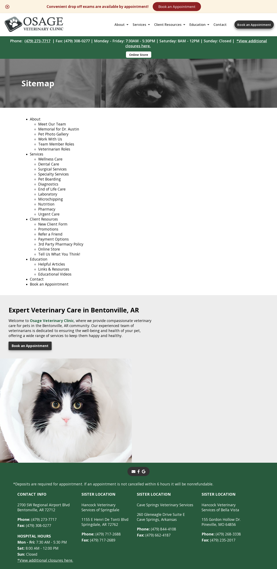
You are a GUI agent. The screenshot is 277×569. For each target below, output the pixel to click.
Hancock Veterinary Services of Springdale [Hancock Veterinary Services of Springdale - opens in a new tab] (101, 449)
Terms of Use (163, 534)
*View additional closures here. (45, 502)
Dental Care (48, 169)
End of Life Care (52, 194)
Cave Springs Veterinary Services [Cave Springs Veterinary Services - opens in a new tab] (167, 446)
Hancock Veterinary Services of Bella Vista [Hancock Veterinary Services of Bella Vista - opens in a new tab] (224, 449)
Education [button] (197, 26)
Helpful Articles (52, 269)
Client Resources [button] (168, 26)
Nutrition (46, 209)
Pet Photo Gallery (54, 139)
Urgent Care (49, 219)
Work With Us (50, 144)
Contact (220, 26)
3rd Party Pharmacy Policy (61, 249)
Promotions (49, 234)
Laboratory (48, 199)
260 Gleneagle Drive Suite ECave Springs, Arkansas (162, 459)
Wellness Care (50, 164)
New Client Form (53, 229)
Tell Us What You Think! (59, 259)
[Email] (133, 413)
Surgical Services (53, 174)
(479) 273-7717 (37, 42)
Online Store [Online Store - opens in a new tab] (138, 57)
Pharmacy (47, 214)
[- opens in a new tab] (138, 413)
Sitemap (137, 534)
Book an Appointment (198, 6)
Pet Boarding (50, 184)
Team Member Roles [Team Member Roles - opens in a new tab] (56, 149)
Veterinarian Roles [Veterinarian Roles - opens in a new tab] (54, 154)
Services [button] (139, 26)
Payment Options (54, 244)
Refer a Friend (51, 239)
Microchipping (51, 204)
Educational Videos (55, 279)
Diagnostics (48, 189)
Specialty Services (54, 179)
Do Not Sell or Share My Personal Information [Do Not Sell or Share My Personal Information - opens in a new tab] (138, 543)
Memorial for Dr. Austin (59, 134)
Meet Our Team (52, 129)
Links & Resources (54, 274)
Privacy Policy (193, 534)
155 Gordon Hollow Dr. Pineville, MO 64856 (225, 464)
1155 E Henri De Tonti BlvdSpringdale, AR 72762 (105, 464)
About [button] (119, 26)
